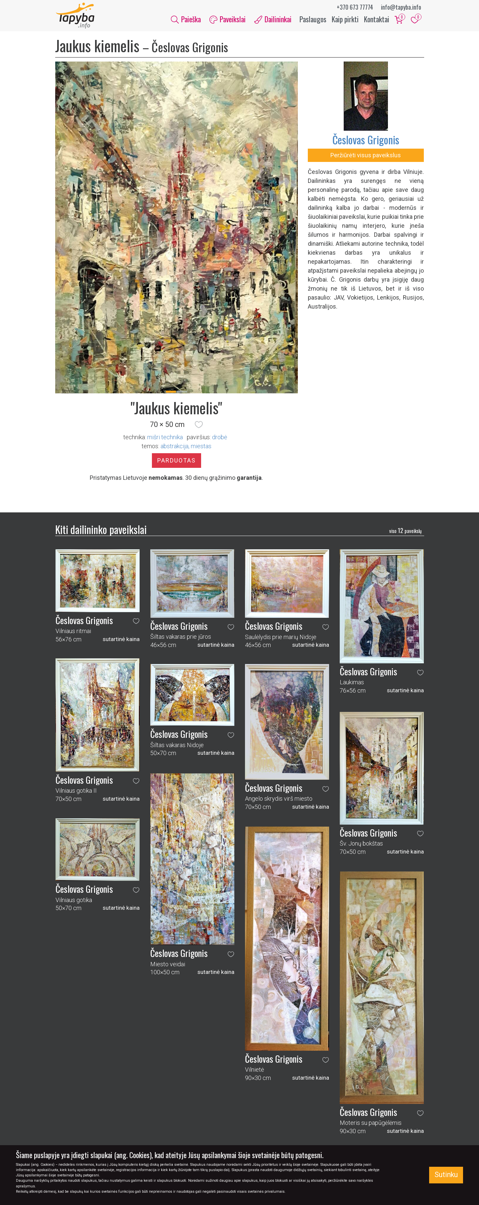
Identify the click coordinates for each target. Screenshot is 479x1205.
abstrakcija (174, 446)
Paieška (186, 19)
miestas (201, 446)
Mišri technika (165, 437)
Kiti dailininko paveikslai (101, 530)
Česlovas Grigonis (365, 140)
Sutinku (446, 1174)
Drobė (219, 437)
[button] (198, 425)
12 (405, 531)
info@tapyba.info (401, 7)
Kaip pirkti (345, 19)
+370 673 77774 (355, 7)
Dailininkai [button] (273, 19)
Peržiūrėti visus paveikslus (365, 155)
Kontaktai (376, 19)
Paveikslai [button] (227, 19)
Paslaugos (312, 19)
